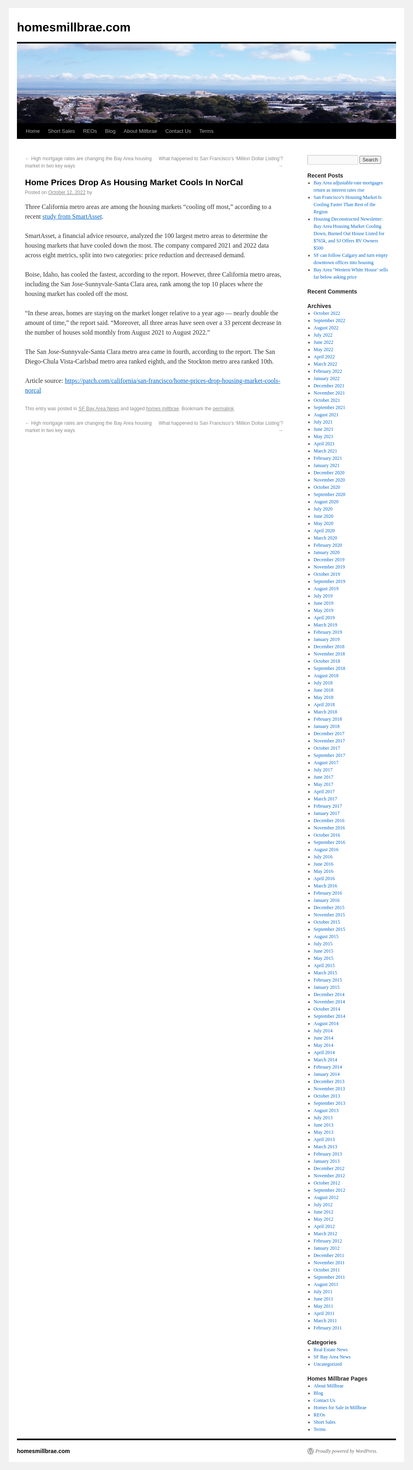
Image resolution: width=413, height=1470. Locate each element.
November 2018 (329, 654)
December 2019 (329, 559)
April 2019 (324, 617)
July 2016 (323, 857)
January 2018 (327, 726)
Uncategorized (328, 1364)
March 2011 (325, 1320)
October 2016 (327, 835)
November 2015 (329, 915)
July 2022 (323, 335)
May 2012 (324, 1219)
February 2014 (328, 1067)
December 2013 (329, 1081)
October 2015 (327, 922)
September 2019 (329, 581)
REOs (90, 131)
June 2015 (324, 951)
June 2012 (324, 1212)
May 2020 (324, 523)
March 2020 (325, 538)
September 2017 (329, 755)
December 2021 (329, 386)
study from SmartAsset (72, 216)
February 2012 (328, 1241)
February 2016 (328, 893)
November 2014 (329, 1002)
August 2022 (326, 328)
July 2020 (323, 509)
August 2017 (326, 762)
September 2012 (329, 1190)
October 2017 (327, 748)
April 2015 (324, 965)
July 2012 (323, 1204)
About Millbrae (140, 131)
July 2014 (323, 1031)
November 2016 (329, 828)
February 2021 (328, 458)
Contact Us (178, 131)
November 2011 (329, 1262)
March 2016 (325, 886)
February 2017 (328, 806)
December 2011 (329, 1255)
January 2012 (327, 1248)
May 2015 (324, 958)
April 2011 (324, 1313)
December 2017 (329, 733)
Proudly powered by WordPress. (346, 1451)
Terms (206, 131)
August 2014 (326, 1023)
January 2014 (327, 1074)
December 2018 (329, 646)
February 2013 (328, 1154)
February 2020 (328, 545)
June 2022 (324, 342)
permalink (223, 408)
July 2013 (323, 1118)
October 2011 (327, 1270)
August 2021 (326, 415)
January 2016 (327, 900)
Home (33, 131)
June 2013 (324, 1125)
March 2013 (325, 1147)
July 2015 (323, 944)
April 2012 (324, 1226)
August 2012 (326, 1197)
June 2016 (324, 864)
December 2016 (329, 820)
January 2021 (327, 465)
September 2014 (329, 1016)
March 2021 (325, 451)
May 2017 (324, 784)
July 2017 (323, 770)
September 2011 (329, 1277)
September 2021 (329, 407)
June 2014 (324, 1038)
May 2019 (324, 610)
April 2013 (324, 1139)
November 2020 (329, 480)
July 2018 (323, 683)
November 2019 (329, 567)
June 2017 (324, 777)
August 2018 (326, 675)
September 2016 (329, 842)
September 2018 (329, 668)
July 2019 (323, 596)
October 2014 (327, 1009)
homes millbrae (162, 408)
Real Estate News (331, 1349)
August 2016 (326, 849)
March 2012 (325, 1233)
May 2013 (324, 1132)
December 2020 (329, 473)
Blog (110, 131)
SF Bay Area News (99, 408)
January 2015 (327, 987)
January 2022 (327, 378)
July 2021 (323, 422)
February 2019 (328, 632)
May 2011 (324, 1306)
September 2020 (329, 494)
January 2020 (327, 552)
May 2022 (324, 349)
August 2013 (326, 1110)
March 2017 (325, 799)
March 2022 (325, 364)
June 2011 (324, 1299)
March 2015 (325, 973)
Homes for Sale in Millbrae (340, 1407)
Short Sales (61, 131)
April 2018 (324, 704)
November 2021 (329, 393)
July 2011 (323, 1291)
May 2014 (324, 1045)
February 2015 (328, 980)
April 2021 (324, 444)
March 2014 (325, 1060)
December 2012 (329, 1168)
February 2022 (328, 371)
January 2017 (327, 813)
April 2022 (324, 357)
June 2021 (324, 429)
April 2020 (324, 530)
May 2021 (324, 436)
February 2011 (328, 1328)
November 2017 (329, 741)
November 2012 (329, 1175)
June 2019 (324, 603)
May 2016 (324, 871)
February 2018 (328, 719)
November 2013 (329, 1089)
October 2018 (327, 661)
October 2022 (327, 313)
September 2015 (329, 929)
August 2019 (326, 588)
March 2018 (325, 712)
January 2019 (327, 639)
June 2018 (324, 690)
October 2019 (327, 574)
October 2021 (327, 400)
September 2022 (329, 320)
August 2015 (326, 936)
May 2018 (324, 697)
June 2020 (324, 516)
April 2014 (324, 1052)
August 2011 (326, 1284)
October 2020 (327, 487)
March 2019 (325, 625)
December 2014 (329, 994)
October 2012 (327, 1183)
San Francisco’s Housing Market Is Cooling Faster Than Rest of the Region (348, 204)
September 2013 (329, 1103)
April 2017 (324, 791)
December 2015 (329, 907)
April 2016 (324, 878)
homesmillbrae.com (74, 27)
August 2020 (326, 501)
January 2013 (327, 1161)
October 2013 (327, 1096)
